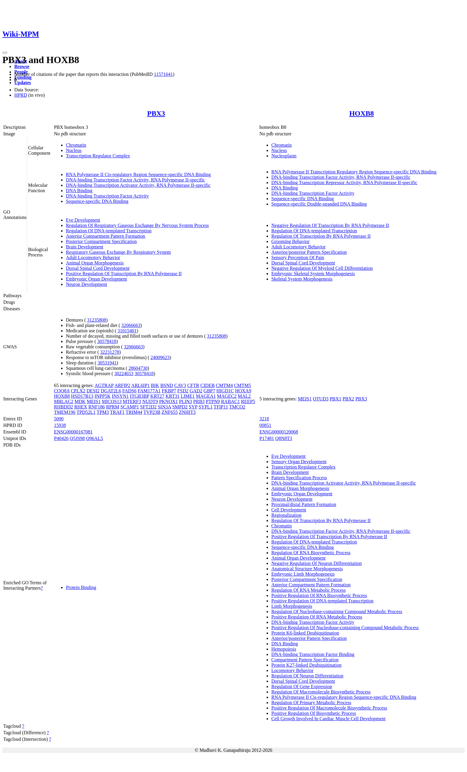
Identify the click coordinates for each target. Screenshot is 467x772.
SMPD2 (180, 406)
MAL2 (244, 396)
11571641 (163, 74)
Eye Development (83, 220)
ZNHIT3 (187, 412)
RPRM (112, 406)
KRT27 (157, 396)
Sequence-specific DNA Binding (97, 201)
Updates (22, 82)
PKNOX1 (168, 401)
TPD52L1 (86, 412)
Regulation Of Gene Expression (301, 686)
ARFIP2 (122, 385)
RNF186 (96, 406)
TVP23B (152, 412)
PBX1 (335, 398)
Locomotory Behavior (292, 670)
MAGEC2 (227, 396)
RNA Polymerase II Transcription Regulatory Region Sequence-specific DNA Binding (354, 171)
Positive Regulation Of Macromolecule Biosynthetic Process (329, 707)
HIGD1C (225, 390)
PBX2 (348, 398)
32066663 (130, 325)
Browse (21, 66)
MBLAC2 (63, 401)
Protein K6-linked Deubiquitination (305, 632)
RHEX (80, 406)
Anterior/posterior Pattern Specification (309, 252)
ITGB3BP (139, 396)
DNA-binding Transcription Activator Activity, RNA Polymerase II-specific (138, 185)
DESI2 (93, 390)
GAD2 (196, 390)
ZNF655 (169, 412)
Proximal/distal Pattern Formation (303, 504)
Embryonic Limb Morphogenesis (302, 574)
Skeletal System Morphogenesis (301, 278)
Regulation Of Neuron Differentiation (307, 675)
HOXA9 (243, 390)
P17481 (266, 438)
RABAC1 (230, 401)
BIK (155, 385)
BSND (166, 385)
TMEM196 (64, 412)
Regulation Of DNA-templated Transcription (109, 230)
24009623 (159, 357)
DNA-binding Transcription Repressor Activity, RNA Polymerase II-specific (344, 182)
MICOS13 (112, 401)
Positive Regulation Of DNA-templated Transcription (322, 600)
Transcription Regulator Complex (98, 155)
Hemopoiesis (283, 649)
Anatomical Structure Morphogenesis (307, 568)
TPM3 (103, 412)
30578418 (106, 341)
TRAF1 (117, 412)
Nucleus (73, 150)
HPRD (20, 95)
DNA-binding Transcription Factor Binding (312, 654)
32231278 (109, 352)
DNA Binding (79, 190)
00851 (265, 425)
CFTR (193, 385)
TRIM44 (134, 412)
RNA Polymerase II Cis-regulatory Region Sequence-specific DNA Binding (138, 174)
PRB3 (199, 401)
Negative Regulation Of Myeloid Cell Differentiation (322, 268)
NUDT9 (150, 401)
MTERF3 (132, 401)
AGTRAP (104, 385)
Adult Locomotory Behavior (93, 257)
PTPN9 (213, 401)
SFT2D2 (148, 406)
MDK (79, 401)
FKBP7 (169, 390)
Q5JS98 (77, 438)
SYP (193, 406)
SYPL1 (206, 406)
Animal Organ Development (298, 557)
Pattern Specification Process (299, 477)
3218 (264, 418)
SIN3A (164, 406)
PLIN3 (185, 401)
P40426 (61, 438)
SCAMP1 (129, 406)
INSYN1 (120, 396)
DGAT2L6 (111, 390)
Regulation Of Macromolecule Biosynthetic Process (321, 691)
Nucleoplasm (283, 155)
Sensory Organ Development (298, 461)
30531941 (106, 362)
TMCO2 (237, 406)
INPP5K (102, 396)
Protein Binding (81, 587)
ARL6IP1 (140, 385)
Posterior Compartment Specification (101, 241)
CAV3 (180, 385)
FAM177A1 (149, 390)
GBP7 (209, 390)
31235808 (96, 319)
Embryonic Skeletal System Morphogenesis (313, 273)
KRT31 (173, 396)
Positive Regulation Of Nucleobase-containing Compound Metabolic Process (345, 627)
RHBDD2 (63, 406)
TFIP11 (221, 406)
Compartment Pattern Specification (305, 659)
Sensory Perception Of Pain (297, 257)
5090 (58, 418)
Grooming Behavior (290, 241)
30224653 (123, 373)
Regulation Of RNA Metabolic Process (308, 590)
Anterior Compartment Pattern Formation (105, 236)
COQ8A (61, 390)
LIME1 (188, 396)
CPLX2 (78, 390)
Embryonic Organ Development (96, 278)
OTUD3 (321, 398)
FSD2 (182, 390)
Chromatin (76, 145)
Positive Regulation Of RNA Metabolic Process (316, 616)
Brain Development (84, 246)
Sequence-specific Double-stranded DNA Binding (319, 203)
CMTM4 (224, 385)
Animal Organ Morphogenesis (95, 262)
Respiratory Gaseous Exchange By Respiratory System (118, 252)
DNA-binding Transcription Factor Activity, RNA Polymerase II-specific (135, 179)
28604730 (137, 368)
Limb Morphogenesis (291, 606)
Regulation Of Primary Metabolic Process (311, 702)
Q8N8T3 (283, 438)
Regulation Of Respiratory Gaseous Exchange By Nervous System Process (137, 225)
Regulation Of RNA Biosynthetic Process (311, 552)
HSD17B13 (82, 396)
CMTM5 (242, 385)
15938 (60, 425)
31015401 (126, 330)
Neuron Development (86, 284)
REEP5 (248, 401)
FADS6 (129, 390)
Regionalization (286, 515)
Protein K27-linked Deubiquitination (306, 665)
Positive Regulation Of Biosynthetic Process (313, 713)
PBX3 (156, 113)
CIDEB (207, 385)
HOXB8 (361, 113)
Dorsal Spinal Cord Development (98, 268)
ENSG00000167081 (73, 431)
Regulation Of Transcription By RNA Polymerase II (321, 236)
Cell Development (288, 509)
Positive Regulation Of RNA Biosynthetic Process (319, 595)
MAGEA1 (206, 396)
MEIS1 (93, 401)
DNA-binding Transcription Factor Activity (107, 195)
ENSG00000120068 (278, 431)
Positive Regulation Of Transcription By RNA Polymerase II (124, 273)
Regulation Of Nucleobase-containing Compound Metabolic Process (336, 611)
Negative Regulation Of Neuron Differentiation (316, 563)
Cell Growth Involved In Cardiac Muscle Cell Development (328, 718)
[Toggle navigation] (4, 53)
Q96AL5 (94, 438)
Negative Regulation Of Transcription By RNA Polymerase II (330, 225)
